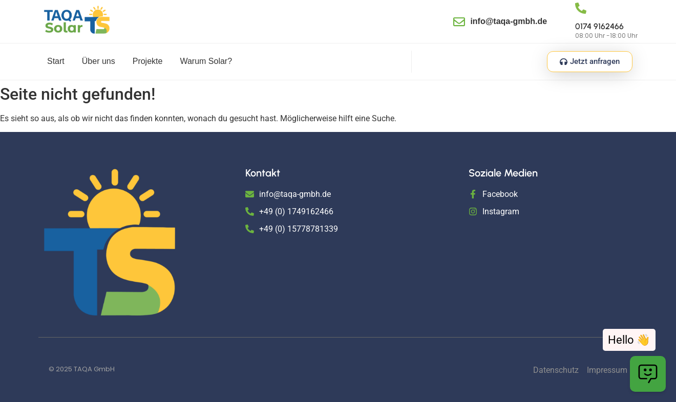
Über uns (98, 61)
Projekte (148, 61)
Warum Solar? (206, 61)
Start (56, 61)
